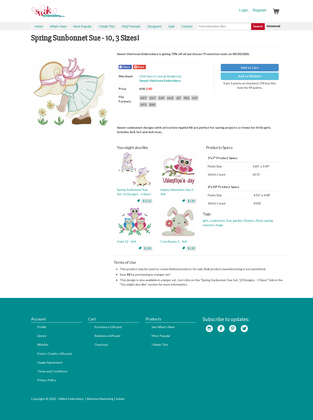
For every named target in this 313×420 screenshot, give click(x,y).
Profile (41, 327)
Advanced (273, 26)
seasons (208, 225)
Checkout (101, 344)
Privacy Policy (46, 380)
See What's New (163, 327)
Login (243, 10)
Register (260, 10)
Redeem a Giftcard (107, 336)
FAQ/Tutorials (131, 26)
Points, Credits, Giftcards (54, 353)
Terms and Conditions (52, 371)
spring (268, 220)
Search (258, 26)
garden (238, 220)
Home (39, 26)
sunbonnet (217, 220)
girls (205, 220)
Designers (154, 26)
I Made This (107, 26)
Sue (229, 220)
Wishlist (42, 344)
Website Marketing (100, 399)
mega (219, 225)
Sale (171, 26)
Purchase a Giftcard (108, 327)
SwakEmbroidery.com (64, 13)
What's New (58, 26)
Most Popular (83, 26)
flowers (249, 220)
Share (126, 67)
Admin (120, 399)
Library (41, 336)
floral (259, 220)
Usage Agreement (50, 362)
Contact (187, 26)
